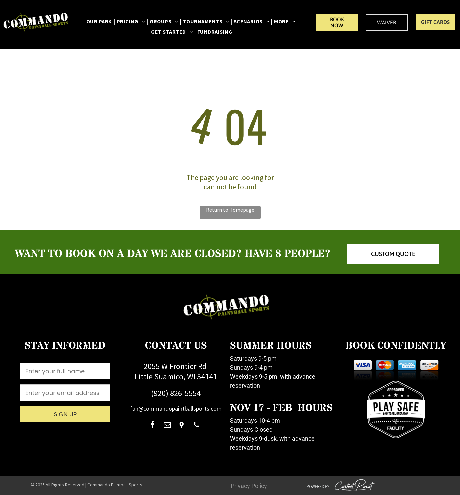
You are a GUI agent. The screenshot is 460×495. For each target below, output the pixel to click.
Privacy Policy (249, 485)
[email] (167, 426)
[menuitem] (100, 21)
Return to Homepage (230, 209)
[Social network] (181, 426)
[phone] (196, 426)
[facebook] (152, 426)
